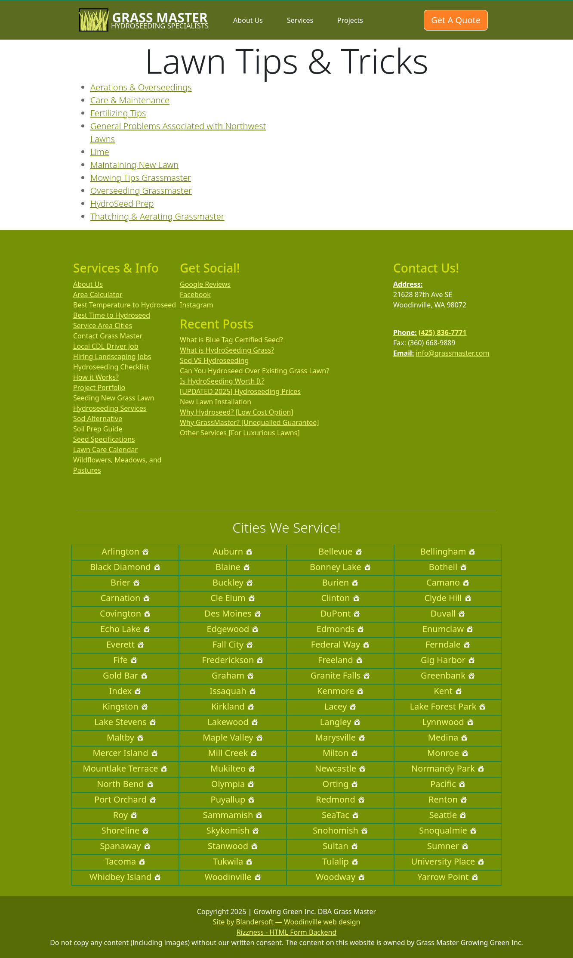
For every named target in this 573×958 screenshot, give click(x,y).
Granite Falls (340, 675)
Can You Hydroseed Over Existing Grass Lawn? (254, 370)
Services (300, 20)
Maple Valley (233, 737)
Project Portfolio (99, 387)
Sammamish (233, 815)
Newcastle (340, 768)
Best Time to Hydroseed (111, 315)
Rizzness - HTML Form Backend (287, 932)
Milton (340, 753)
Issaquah (232, 691)
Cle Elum (232, 598)
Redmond (340, 799)
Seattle (447, 815)
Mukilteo (232, 768)
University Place (448, 861)
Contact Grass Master (107, 336)
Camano (447, 582)
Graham (233, 675)
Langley (340, 722)
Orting (340, 784)
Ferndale (447, 644)
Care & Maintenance (129, 100)
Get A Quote (456, 20)
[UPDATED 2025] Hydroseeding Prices (240, 391)
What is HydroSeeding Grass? (227, 350)
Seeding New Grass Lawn (113, 398)
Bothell (448, 567)
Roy (125, 815)
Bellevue (340, 551)
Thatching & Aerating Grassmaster (157, 216)
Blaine (233, 567)
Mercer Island (124, 753)
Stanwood (233, 846)
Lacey (340, 706)
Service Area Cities (102, 325)
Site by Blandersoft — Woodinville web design (286, 922)
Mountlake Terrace (125, 768)
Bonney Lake (340, 567)
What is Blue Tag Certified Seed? (231, 339)
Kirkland (232, 706)
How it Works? (96, 377)
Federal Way (340, 644)
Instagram (196, 305)
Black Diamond (125, 567)
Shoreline (125, 830)
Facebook (195, 294)
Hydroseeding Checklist (111, 367)
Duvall (448, 613)
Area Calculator (98, 294)
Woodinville (232, 877)
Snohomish (340, 830)
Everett (125, 644)
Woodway (340, 877)
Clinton (340, 598)
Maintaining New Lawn (134, 165)
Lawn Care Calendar (105, 449)
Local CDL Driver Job (106, 346)
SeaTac (340, 815)
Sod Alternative (97, 418)
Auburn (233, 551)
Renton (447, 799)
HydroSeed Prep (122, 203)
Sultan (340, 846)
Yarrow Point (447, 877)
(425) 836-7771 (443, 332)
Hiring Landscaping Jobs (112, 356)
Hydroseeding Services (109, 408)
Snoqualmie (448, 830)
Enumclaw (447, 629)
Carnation (125, 598)
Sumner (447, 846)
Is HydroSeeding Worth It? (222, 381)
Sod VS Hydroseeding (214, 360)
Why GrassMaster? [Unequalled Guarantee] (249, 422)
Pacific (447, 784)
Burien (340, 582)
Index (125, 691)
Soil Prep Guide (97, 429)
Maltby (125, 737)
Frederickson (233, 660)
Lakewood (232, 722)
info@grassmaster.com (452, 353)
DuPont (340, 613)
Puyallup (233, 799)
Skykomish (232, 830)
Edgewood (233, 629)
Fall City (233, 644)
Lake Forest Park (448, 706)
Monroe (447, 753)
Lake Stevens (125, 722)
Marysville (340, 737)
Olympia (232, 784)
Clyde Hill (447, 598)
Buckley (233, 582)
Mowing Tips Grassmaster (140, 177)
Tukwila (233, 861)
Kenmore (340, 691)
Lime (99, 152)
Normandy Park (447, 768)
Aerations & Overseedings (141, 87)
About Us (248, 20)
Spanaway (125, 846)
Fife (125, 660)
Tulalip (340, 861)
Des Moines (232, 613)
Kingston (125, 706)
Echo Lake (125, 629)
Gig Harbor (448, 660)
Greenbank (448, 675)
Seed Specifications (104, 439)
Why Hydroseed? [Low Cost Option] (236, 412)
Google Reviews (205, 284)
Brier (125, 582)
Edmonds (340, 629)
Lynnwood (448, 722)
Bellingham (448, 551)
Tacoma (125, 861)
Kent (448, 691)
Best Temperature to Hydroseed (124, 305)
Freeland (340, 660)
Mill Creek (233, 753)
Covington (125, 613)
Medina (448, 737)
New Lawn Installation (215, 401)
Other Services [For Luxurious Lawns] (240, 432)
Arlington (125, 551)
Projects (350, 20)
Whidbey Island (125, 877)
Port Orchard (125, 799)
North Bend (125, 784)
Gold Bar (125, 675)
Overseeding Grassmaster (141, 190)
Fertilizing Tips (118, 113)
